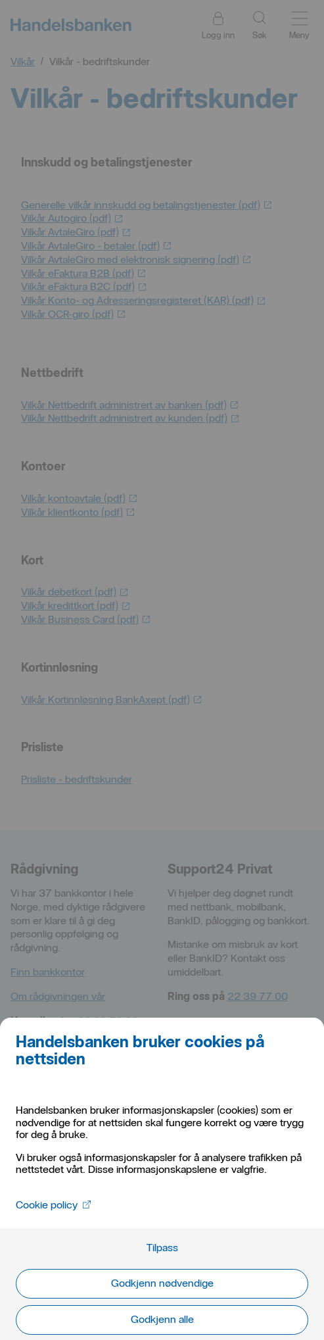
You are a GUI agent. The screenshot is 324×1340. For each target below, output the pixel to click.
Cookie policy (53, 1205)
